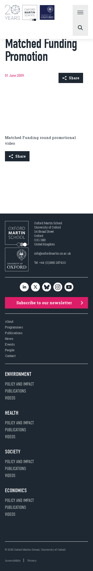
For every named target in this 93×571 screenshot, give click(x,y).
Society (12, 451)
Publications (14, 333)
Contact (10, 355)
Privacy (32, 560)
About (9, 321)
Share (70, 78)
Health (11, 413)
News (9, 338)
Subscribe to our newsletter (49, 302)
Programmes (14, 327)
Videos (10, 398)
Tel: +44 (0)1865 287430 (50, 262)
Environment (18, 374)
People (10, 350)
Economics (16, 490)
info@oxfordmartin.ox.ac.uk (52, 253)
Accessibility (13, 560)
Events (10, 344)
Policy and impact (19, 384)
